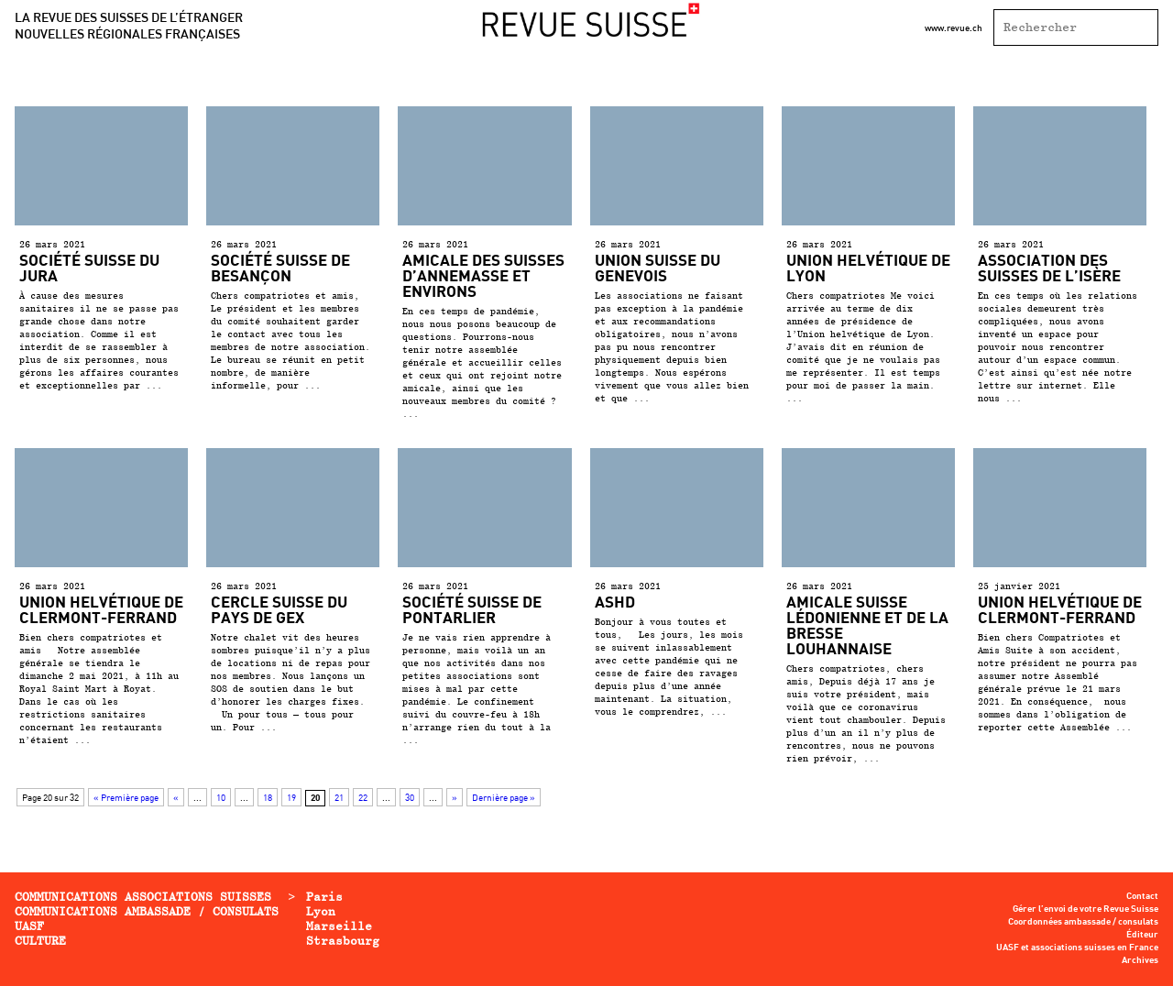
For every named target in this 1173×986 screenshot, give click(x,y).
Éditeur (1142, 934)
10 (220, 797)
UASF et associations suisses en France (1077, 947)
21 (339, 797)
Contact (1142, 896)
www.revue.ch (953, 27)
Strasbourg (342, 941)
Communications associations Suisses (143, 897)
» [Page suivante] (454, 797)
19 (291, 797)
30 (409, 797)
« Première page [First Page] (126, 797)
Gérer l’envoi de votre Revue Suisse (1085, 909)
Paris (324, 897)
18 (267, 797)
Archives (1140, 960)
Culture (40, 941)
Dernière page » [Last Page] (503, 797)
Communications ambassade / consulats (147, 911)
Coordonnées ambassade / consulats (1083, 921)
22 (362, 797)
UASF (29, 926)
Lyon (320, 911)
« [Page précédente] (176, 797)
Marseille (339, 926)
